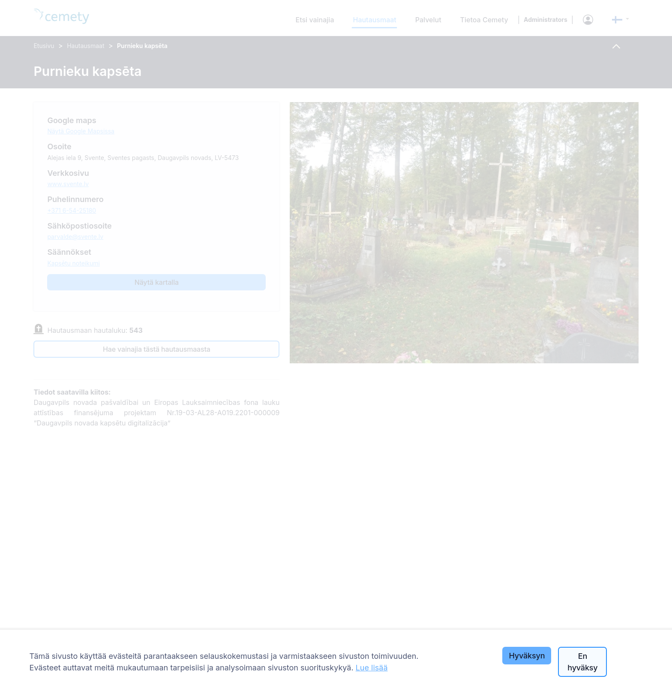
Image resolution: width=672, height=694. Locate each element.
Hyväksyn (527, 655)
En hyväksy (582, 662)
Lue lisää (372, 667)
